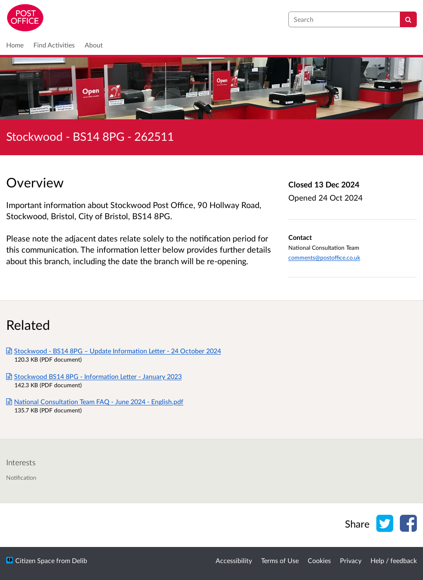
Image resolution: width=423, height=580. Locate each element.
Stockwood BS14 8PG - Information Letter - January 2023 (94, 376)
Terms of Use (280, 560)
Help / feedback (394, 560)
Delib (79, 560)
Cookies (319, 560)
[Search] (408, 19)
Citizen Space (35, 560)
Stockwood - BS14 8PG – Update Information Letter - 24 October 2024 (113, 351)
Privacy (350, 560)
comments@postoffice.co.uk (324, 257)
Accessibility (234, 560)
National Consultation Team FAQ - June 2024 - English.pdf (94, 401)
